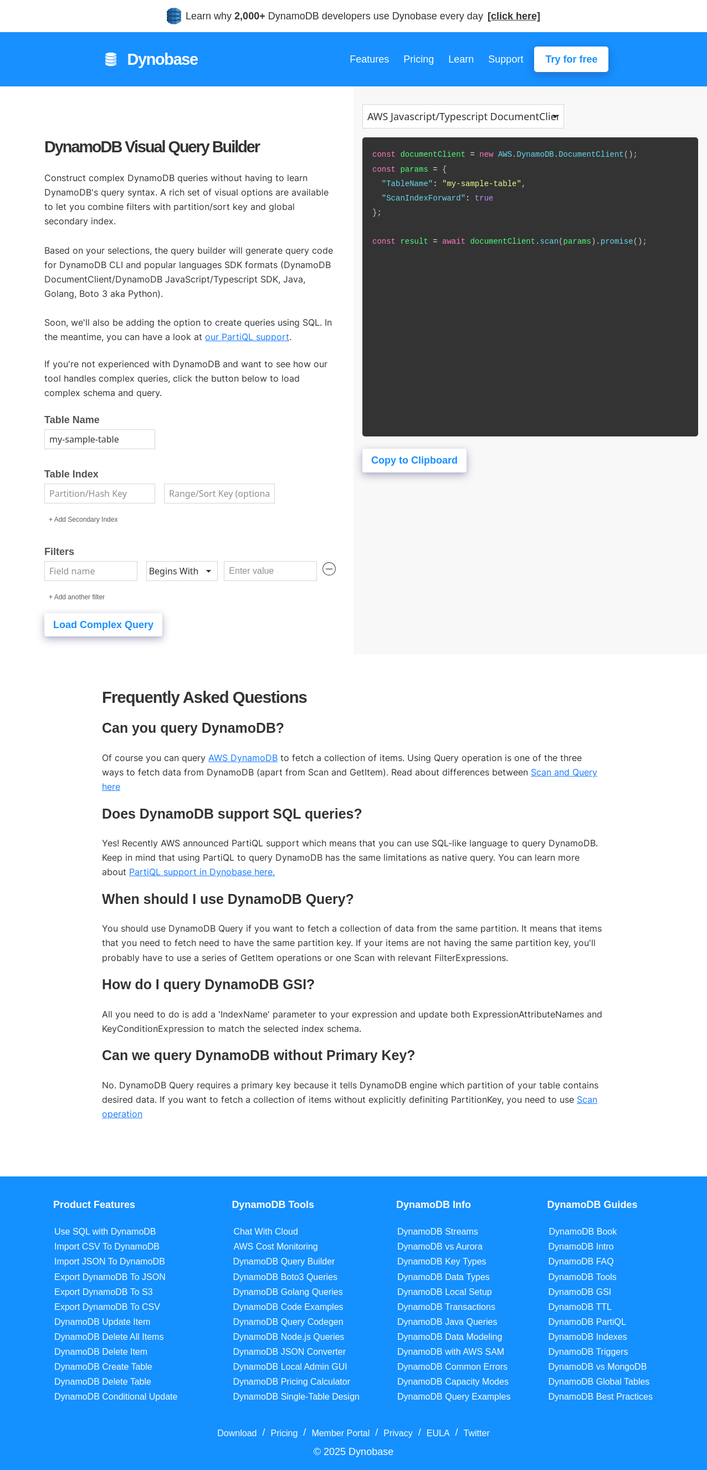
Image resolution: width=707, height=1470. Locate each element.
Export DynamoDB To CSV (107, 1307)
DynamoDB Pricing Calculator (291, 1381)
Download (237, 1433)
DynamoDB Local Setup (444, 1292)
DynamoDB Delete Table (102, 1381)
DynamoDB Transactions (446, 1307)
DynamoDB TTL (579, 1307)
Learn (461, 59)
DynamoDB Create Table (103, 1366)
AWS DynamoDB (243, 757)
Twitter (477, 1433)
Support (505, 59)
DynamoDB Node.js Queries (288, 1336)
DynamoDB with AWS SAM (450, 1351)
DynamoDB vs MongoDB (597, 1366)
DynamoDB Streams (437, 1231)
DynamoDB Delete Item (100, 1351)
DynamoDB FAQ (580, 1261)
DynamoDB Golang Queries (287, 1292)
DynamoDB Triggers (588, 1351)
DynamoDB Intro (580, 1246)
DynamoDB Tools (582, 1277)
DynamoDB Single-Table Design (296, 1396)
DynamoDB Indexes (587, 1336)
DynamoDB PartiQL (587, 1322)
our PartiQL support (247, 336)
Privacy (397, 1433)
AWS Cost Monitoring (275, 1246)
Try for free (571, 59)
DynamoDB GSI (579, 1292)
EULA (438, 1433)
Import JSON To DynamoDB (109, 1261)
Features (369, 59)
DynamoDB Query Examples (454, 1396)
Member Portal (340, 1433)
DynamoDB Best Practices (600, 1396)
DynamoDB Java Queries (447, 1322)
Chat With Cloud (265, 1231)
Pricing (418, 59)
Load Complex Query (103, 624)
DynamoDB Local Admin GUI (290, 1366)
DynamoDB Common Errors (452, 1366)
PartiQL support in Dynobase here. (202, 871)
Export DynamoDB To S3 (103, 1292)
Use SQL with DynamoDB (105, 1231)
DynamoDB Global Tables (598, 1381)
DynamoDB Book (583, 1231)
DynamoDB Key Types (441, 1261)
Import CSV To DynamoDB (107, 1246)
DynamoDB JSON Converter (289, 1351)
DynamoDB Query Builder (284, 1261)
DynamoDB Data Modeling (449, 1336)
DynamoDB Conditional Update (115, 1396)
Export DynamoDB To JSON (110, 1277)
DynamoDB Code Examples (288, 1307)
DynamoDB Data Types (443, 1277)
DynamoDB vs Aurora (440, 1246)
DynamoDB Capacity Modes (453, 1381)
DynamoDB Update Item (102, 1322)
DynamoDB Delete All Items (108, 1336)
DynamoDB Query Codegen (288, 1322)
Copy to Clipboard (414, 460)
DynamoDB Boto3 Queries (285, 1277)
